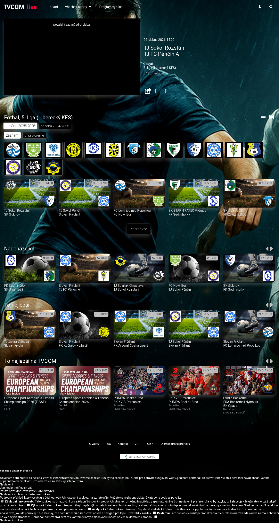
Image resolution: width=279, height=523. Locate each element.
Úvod (54, 7)
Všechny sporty (78, 7)
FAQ (108, 444)
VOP (137, 444)
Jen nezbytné (9, 488)
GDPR (151, 444)
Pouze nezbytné (10, 492)
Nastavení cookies (11, 521)
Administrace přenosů (175, 444)
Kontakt (123, 444)
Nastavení (6, 485)
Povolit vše (25, 488)
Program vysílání (111, 7)
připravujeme (34, 136)
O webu (94, 444)
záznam (12, 135)
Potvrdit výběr (45, 492)
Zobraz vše (138, 230)
